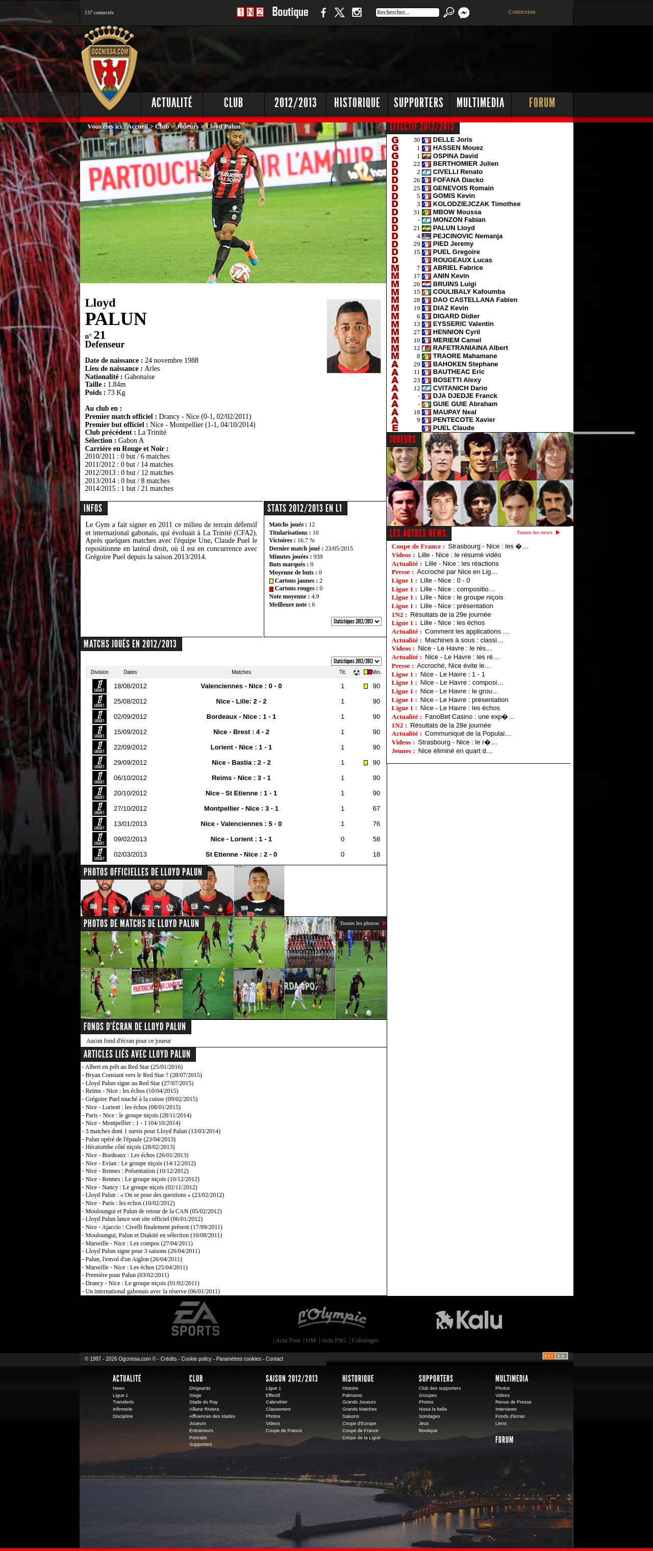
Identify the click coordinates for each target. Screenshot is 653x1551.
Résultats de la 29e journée (450, 614)
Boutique (290, 17)
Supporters (419, 102)
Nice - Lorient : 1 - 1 (241, 839)
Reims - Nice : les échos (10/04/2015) (132, 1090)
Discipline (123, 1416)
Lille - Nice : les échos (452, 623)
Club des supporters (440, 1388)
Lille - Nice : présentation (456, 606)
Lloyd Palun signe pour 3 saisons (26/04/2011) (143, 1251)
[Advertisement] (388, 56)
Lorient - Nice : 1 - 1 (241, 747)
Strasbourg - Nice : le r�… (457, 742)
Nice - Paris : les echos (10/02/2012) (130, 1203)
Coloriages (365, 1340)
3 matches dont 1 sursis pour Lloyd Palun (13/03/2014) (153, 1131)
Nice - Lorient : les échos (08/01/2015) (133, 1107)
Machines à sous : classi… (464, 640)
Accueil (137, 126)
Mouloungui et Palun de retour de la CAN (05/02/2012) (154, 1211)
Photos (273, 1416)
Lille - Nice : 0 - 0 (445, 580)
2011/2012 (100, 464)
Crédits (169, 1359)
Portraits (198, 1437)
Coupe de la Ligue (361, 1437)
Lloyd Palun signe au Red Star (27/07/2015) (140, 1083)
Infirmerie (122, 1409)
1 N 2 (250, 17)
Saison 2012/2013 (292, 1378)
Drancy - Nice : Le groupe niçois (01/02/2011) (142, 1283)
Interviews (506, 1409)
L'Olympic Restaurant (331, 1319)
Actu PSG (333, 1340)
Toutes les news (534, 532)
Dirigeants (200, 1388)
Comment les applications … (467, 631)
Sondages (429, 1416)
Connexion (522, 11)
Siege (195, 1395)
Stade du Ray (203, 1402)
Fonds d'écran (510, 1416)
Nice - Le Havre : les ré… (462, 657)
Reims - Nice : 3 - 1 (241, 778)
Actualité (172, 102)
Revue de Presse (513, 1402)
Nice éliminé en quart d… (455, 751)
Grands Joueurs (359, 1402)
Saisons (350, 1416)
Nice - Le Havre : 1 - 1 (452, 674)
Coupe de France (284, 1430)
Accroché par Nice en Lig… (457, 572)
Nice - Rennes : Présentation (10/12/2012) (137, 1170)
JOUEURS (403, 439)
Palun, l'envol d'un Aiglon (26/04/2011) (134, 1259)
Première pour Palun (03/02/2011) (127, 1275)
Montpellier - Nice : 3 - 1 (241, 808)
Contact (274, 1359)
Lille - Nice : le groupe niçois (462, 597)
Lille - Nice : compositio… (457, 589)
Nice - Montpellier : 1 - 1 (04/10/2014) (133, 1123)
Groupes (428, 1395)
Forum (542, 102)
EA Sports (196, 1319)
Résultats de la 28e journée (450, 725)
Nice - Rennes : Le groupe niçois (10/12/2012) (143, 1179)
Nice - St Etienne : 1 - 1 (241, 793)
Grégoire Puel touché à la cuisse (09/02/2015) (142, 1099)
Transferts (123, 1402)
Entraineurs (201, 1430)
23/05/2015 (339, 548)
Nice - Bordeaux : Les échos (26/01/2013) (137, 1155)
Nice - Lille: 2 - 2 (241, 701)
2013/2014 (100, 481)
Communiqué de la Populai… (468, 733)
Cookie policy (196, 1359)
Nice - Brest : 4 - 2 (241, 732)
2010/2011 (100, 456)
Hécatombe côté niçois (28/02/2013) (130, 1146)
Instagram (356, 17)
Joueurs (188, 126)
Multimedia (481, 102)
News (118, 1388)
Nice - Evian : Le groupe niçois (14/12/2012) (141, 1163)
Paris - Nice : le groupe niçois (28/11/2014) (139, 1115)
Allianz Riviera (204, 1409)
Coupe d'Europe (359, 1423)
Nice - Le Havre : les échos (460, 708)
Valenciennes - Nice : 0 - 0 (241, 686)
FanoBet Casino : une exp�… (470, 716)
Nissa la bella (433, 1409)
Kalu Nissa (469, 1319)
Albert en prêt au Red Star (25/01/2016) (134, 1066)
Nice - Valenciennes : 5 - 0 (241, 824)
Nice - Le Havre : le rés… (455, 648)
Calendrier (277, 1402)
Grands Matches (359, 1409)
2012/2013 (295, 102)
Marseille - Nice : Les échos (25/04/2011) (137, 1267)
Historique (357, 102)
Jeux (424, 1423)
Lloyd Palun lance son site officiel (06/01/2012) (144, 1218)
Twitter (339, 17)
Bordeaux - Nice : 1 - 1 (242, 716)
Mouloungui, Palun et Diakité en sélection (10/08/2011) (154, 1235)
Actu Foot (287, 1340)
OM (311, 1340)
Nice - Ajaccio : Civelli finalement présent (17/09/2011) (154, 1227)
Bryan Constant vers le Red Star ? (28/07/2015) (144, 1075)
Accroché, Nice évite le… (454, 665)
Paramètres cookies (238, 1359)
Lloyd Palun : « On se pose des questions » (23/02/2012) (155, 1194)
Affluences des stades (212, 1416)
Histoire (350, 1388)
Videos (273, 1423)
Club (233, 102)
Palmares (352, 1395)
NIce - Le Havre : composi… (462, 682)
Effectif (273, 1395)
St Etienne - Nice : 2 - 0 (241, 854)
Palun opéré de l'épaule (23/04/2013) (131, 1139)
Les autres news (418, 533)
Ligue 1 (120, 1395)
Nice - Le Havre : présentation (464, 700)
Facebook (322, 17)
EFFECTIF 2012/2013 (422, 126)
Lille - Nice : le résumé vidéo (459, 555)
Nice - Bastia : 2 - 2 (241, 762)
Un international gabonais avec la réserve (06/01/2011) (153, 1291)
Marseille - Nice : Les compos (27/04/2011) (139, 1243)
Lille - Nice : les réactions (462, 563)
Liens (501, 1423)
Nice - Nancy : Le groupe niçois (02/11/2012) (141, 1187)
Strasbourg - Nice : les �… (488, 546)
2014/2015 (100, 488)
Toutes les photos (359, 923)
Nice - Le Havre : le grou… (459, 691)
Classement (278, 1409)
